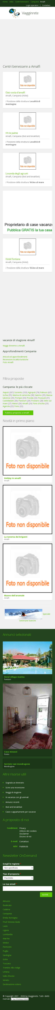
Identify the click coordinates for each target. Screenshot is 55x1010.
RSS (23, 1005)
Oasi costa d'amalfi (15, 92)
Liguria (6, 930)
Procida (30, 398)
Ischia (5, 395)
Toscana (7, 963)
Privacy (22, 828)
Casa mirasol (10, 751)
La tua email (10, 884)
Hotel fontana (13, 259)
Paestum (23, 400)
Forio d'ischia (39, 403)
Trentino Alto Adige (11, 967)
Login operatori (32, 5)
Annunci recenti (12, 802)
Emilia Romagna (10, 917)
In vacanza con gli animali (17, 797)
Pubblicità (23, 846)
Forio (16, 406)
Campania (7, 913)
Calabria (6, 909)
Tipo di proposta (12, 874)
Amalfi (25, 403)
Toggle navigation (5, 13)
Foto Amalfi (8, 362)
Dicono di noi (25, 836)
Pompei (18, 398)
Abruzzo (6, 901)
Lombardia (8, 934)
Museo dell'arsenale (14, 595)
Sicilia (5, 959)
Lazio (5, 926)
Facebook (3, 1005)
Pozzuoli (42, 398)
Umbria (6, 971)
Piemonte (7, 947)
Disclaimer (24, 833)
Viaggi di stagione (13, 792)
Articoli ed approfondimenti (15, 356)
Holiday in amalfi (12, 478)
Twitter (16, 1005)
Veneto (6, 980)
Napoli (6, 392)
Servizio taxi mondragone (17, 764)
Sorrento (18, 392)
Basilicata (7, 905)
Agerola (6, 406)
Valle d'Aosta (8, 976)
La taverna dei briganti (15, 537)
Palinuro (43, 392)
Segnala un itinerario (15, 782)
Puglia (5, 951)
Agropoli (32, 392)
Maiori (15, 403)
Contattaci (46, 5)
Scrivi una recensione (15, 787)
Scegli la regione (12, 863)
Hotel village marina (14, 677)
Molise (6, 942)
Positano (35, 400)
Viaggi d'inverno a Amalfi (14, 345)
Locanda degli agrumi (17, 173)
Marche (6, 938)
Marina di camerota (21, 395)
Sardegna (7, 955)
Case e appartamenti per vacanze (21, 811)
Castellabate (8, 400)
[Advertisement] (27, 40)
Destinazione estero (12, 984)
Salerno (38, 395)
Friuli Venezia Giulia (11, 922)
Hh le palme (12, 133)
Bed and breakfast (14, 807)
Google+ (9, 1005)
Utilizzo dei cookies (28, 831)
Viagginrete (30, 13)
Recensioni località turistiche (15, 359)
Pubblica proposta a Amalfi (17, 412)
